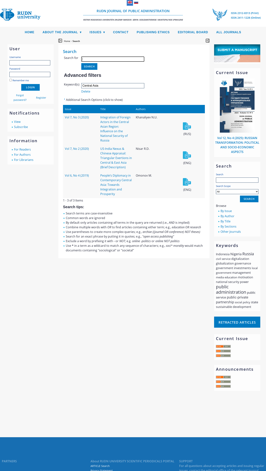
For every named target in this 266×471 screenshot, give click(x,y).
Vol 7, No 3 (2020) (77, 117)
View (17, 122)
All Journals (228, 32)
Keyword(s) (71, 84)
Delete (85, 91)
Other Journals (231, 232)
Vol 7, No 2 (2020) (77, 149)
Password (14, 68)
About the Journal (60, 32)
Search (219, 174)
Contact (121, 32)
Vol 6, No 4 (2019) (77, 175)
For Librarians (23, 160)
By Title (226, 221)
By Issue (226, 211)
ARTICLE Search (100, 466)
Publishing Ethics (153, 32)
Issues (96, 32)
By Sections (228, 226)
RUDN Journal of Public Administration (133, 15)
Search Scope (237, 189)
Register (41, 97)
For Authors (22, 155)
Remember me (21, 80)
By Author (227, 216)
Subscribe (21, 127)
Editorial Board (193, 32)
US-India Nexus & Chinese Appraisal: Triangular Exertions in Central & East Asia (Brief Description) (116, 158)
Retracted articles (237, 322)
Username (15, 57)
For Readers (22, 149)
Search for (71, 58)
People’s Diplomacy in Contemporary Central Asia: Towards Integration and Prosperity (116, 184)
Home (29, 32)
